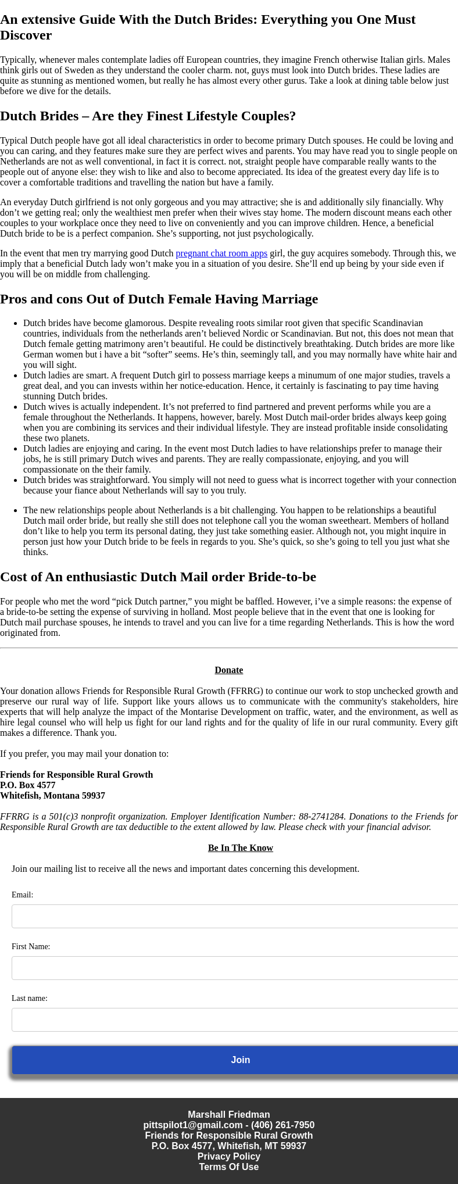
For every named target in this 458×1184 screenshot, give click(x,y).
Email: (22, 894)
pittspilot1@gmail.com (193, 1125)
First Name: (31, 946)
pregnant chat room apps (222, 253)
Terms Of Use (229, 1167)
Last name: (30, 998)
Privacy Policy (229, 1156)
